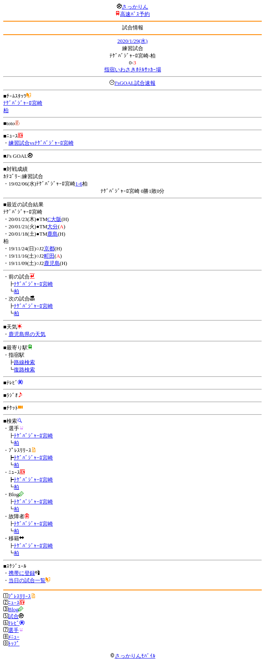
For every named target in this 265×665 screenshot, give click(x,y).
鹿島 (52, 234)
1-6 (78, 184)
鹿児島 (52, 263)
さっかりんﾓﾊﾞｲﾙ (132, 656)
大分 (52, 226)
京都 (49, 248)
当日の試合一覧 (27, 580)
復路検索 (24, 370)
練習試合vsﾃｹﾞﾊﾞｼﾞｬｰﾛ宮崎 (41, 143)
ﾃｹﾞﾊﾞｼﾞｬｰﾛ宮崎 (22, 103)
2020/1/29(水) (132, 41)
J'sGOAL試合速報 (134, 83)
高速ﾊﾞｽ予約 (135, 14)
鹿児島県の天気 (27, 334)
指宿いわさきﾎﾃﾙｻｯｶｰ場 (132, 69)
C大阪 (54, 219)
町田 (49, 256)
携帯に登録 (22, 573)
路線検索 (24, 362)
